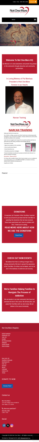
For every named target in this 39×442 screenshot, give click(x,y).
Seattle (4, 339)
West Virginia (5, 346)
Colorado (4, 369)
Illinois (3, 367)
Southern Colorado (7, 360)
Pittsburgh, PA (6, 335)
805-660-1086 (6, 410)
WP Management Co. (24, 438)
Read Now (18, 235)
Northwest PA (5, 362)
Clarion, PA (5, 371)
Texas (3, 372)
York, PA (4, 337)
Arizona (4, 365)
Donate (33, 2)
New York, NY (5, 358)
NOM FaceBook (6, 333)
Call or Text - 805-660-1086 (20, 1)
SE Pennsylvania (6, 340)
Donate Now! (7, 386)
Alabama (4, 342)
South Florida (5, 344)
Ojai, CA (4, 363)
